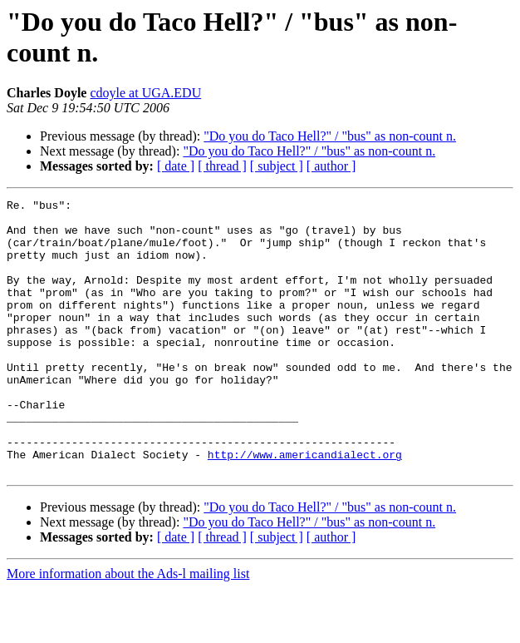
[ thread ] (222, 166)
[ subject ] (276, 166)
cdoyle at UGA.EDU (145, 93)
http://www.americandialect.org (305, 506)
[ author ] (331, 166)
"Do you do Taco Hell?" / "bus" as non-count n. (330, 136)
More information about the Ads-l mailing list (128, 628)
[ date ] (175, 166)
